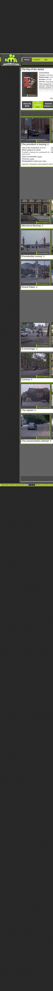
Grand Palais (28, 287)
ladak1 (39, 157)
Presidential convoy (32, 256)
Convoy (26, 379)
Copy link (25, 164)
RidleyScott (38, 161)
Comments (33, 164)
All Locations (37, 104)
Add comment (43, 164)
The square (27, 410)
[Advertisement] (26, 26)
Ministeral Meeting (31, 225)
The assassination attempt (35, 441)
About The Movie (27, 105)
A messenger (28, 349)
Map (46, 60)
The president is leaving (34, 144)
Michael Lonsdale (45, 87)
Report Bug (4, 485)
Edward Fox (47, 84)
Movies (27, 60)
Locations (36, 60)
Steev (44, 161)
